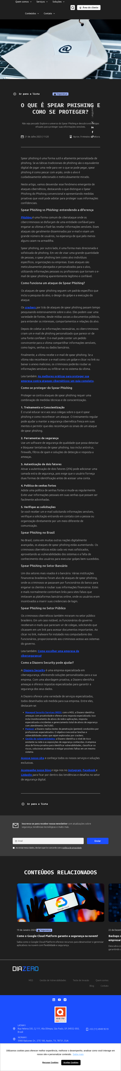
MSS (31, 980)
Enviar (98, 841)
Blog (91, 986)
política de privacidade (72, 848)
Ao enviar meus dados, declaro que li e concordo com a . (47, 848)
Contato (104, 986)
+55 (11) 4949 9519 (96, 1029)
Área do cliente (88, 7)
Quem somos (102, 980)
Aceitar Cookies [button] (70, 1062)
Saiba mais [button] (78, 1054)
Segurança (60, 94)
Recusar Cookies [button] (50, 1062)
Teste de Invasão (81, 980)
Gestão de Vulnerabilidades (53, 980)
